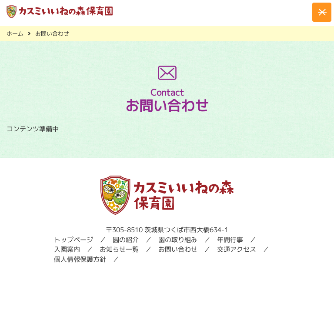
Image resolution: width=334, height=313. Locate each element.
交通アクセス (236, 249)
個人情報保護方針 (80, 259)
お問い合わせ (177, 249)
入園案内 (67, 249)
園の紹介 (126, 239)
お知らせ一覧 (119, 249)
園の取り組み (177, 239)
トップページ (73, 239)
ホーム (15, 33)
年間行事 (230, 239)
